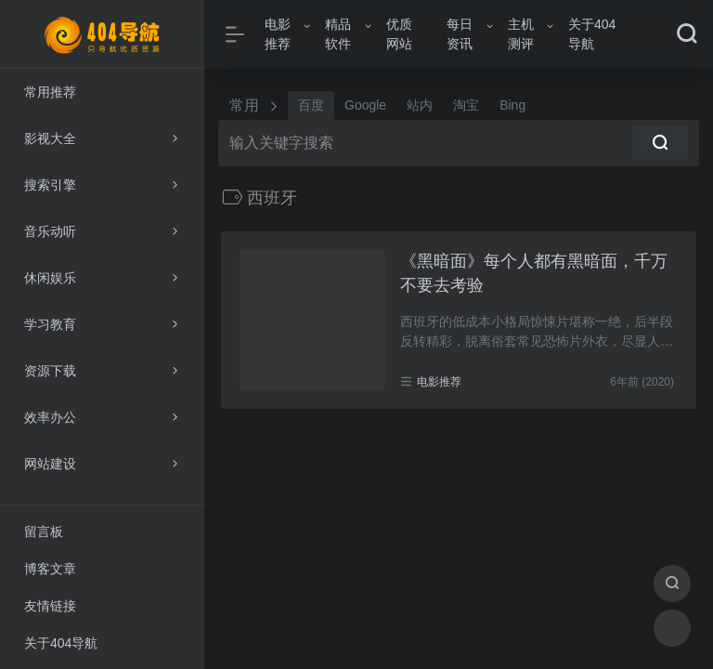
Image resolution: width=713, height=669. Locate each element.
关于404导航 (592, 34)
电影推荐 (278, 34)
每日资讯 (460, 34)
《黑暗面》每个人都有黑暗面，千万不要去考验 (534, 273)
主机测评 (521, 34)
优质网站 (399, 34)
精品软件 (338, 34)
